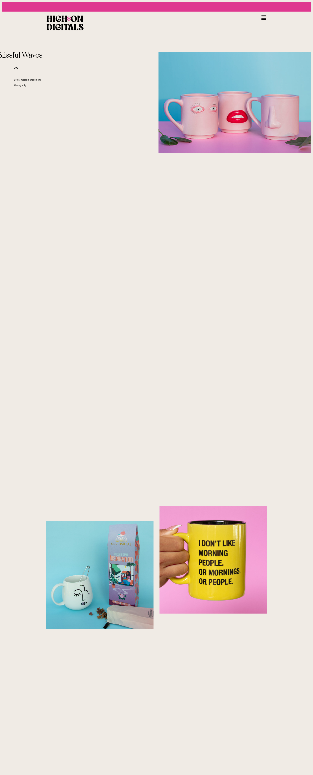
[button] (263, 18)
